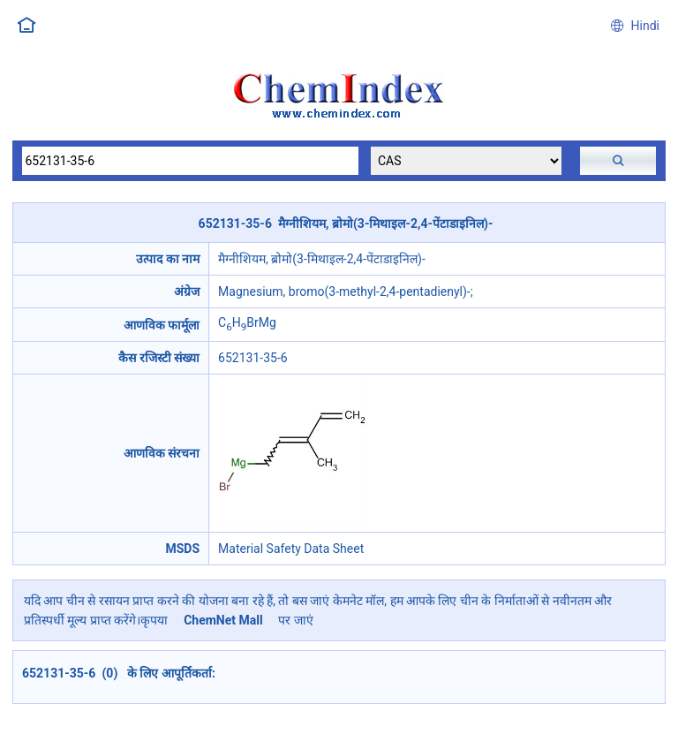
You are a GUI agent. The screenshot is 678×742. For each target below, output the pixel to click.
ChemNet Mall (223, 620)
